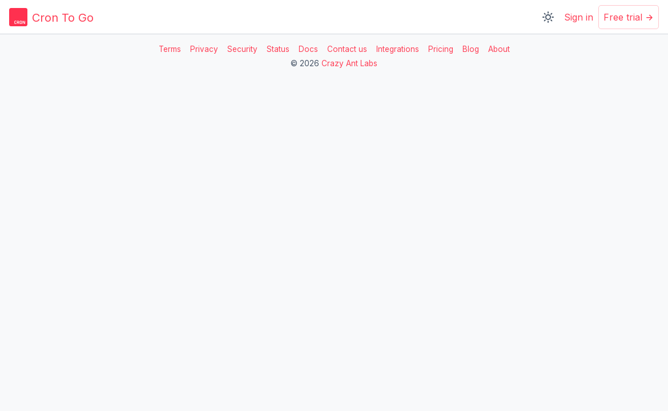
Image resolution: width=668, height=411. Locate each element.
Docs (308, 49)
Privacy (204, 49)
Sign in (578, 17)
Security (242, 49)
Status (278, 49)
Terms (170, 49)
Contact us (347, 49)
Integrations (397, 49)
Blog (470, 49)
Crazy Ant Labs (349, 63)
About (499, 49)
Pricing (440, 49)
